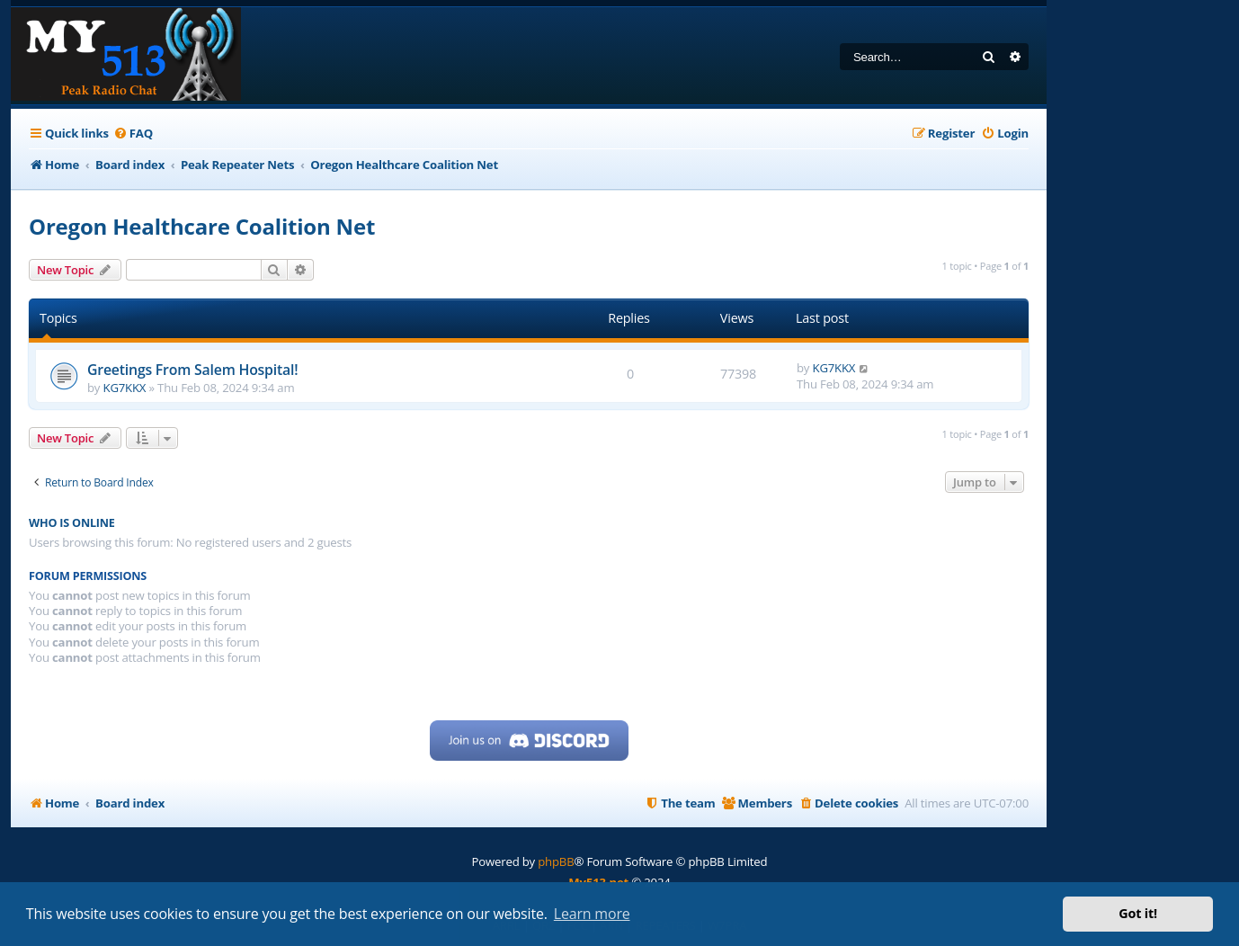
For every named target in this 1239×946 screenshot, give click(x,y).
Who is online (72, 523)
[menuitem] (133, 133)
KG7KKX (125, 387)
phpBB (556, 861)
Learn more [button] (592, 914)
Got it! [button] (1138, 913)
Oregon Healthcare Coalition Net (202, 226)
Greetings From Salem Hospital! (192, 369)
